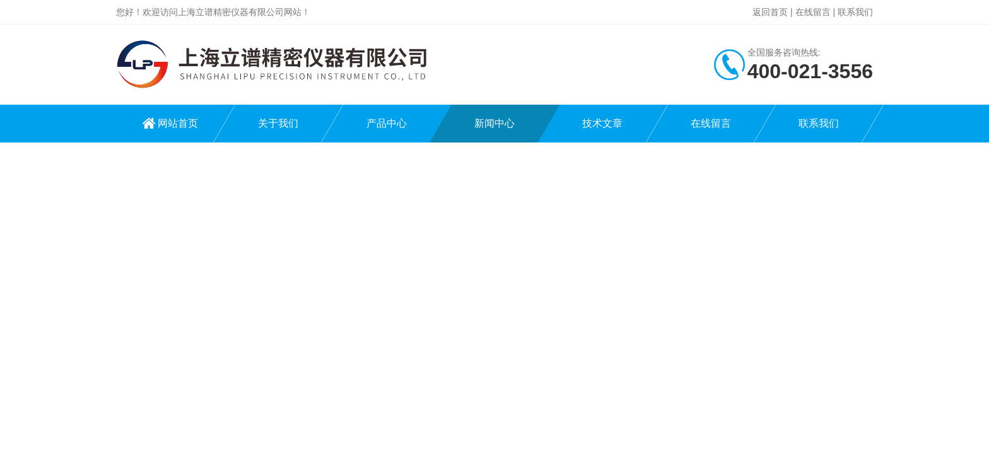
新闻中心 (494, 123)
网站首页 (178, 123)
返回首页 (770, 12)
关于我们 (278, 123)
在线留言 (813, 12)
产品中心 (386, 123)
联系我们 (855, 12)
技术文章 (602, 123)
